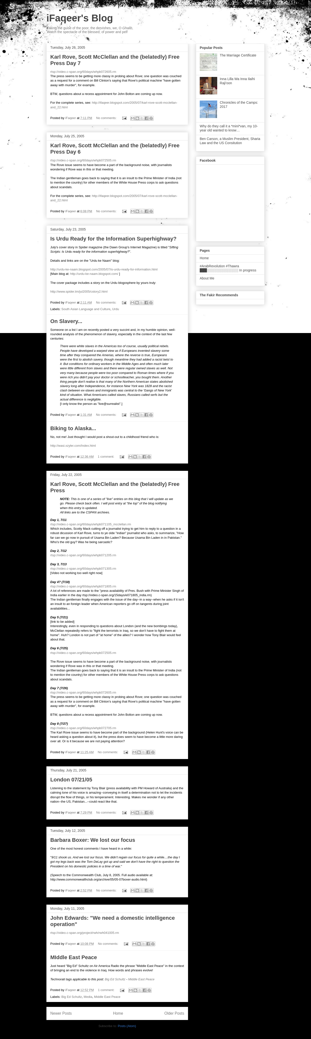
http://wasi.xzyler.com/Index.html (73, 445)
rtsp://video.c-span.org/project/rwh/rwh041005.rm (84, 933)
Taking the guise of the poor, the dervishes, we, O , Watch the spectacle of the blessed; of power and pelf (90, 30)
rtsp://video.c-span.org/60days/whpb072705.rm (83, 728)
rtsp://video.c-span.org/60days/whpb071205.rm (83, 555)
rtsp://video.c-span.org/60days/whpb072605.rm (83, 72)
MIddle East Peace (73, 957)
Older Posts (174, 1013)
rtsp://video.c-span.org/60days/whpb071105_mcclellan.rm (90, 524)
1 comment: (106, 456)
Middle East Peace (141, 979)
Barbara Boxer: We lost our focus (92, 840)
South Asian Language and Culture (86, 309)
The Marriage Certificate (238, 55)
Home (118, 1013)
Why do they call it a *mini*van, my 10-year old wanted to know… (229, 128)
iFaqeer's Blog (79, 18)
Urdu (115, 309)
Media (88, 997)
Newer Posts (61, 1013)
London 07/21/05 (71, 780)
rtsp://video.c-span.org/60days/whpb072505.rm (83, 160)
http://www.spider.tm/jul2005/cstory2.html (79, 291)
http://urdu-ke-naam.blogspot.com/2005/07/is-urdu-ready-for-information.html (104, 269)
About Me (207, 278)
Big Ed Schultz (115, 979)
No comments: (106, 118)
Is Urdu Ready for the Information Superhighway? (113, 239)
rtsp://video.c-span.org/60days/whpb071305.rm (83, 568)
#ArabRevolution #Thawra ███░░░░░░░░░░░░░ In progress (228, 268)
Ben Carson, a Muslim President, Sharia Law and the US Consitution (230, 141)
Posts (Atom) (127, 1026)
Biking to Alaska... (73, 428)
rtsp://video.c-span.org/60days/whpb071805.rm (83, 586)
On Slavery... (66, 321)
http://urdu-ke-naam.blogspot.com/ (94, 274)
